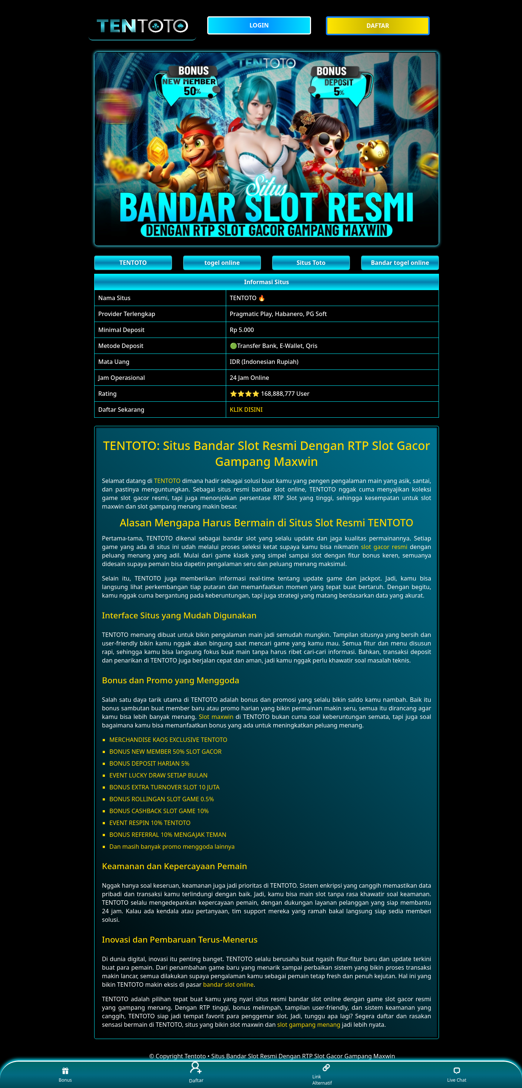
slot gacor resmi (384, 547)
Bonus (65, 1074)
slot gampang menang (308, 1024)
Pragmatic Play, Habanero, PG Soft (278, 314)
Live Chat (456, 1074)
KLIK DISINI (246, 409)
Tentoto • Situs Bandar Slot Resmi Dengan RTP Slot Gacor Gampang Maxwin (290, 1056)
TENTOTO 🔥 (247, 298)
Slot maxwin (216, 717)
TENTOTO (167, 481)
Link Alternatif (322, 1075)
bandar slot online (228, 984)
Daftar (195, 1073)
